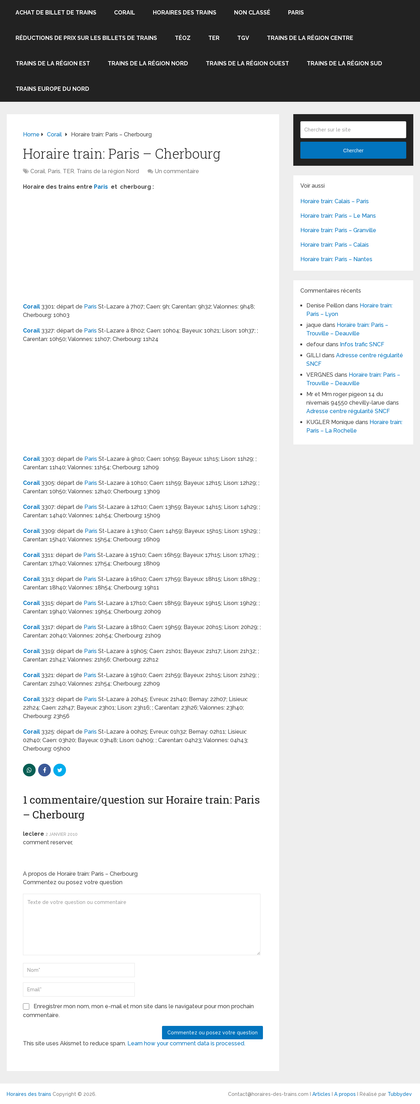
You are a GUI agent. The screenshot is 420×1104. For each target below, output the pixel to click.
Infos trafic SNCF (362, 344)
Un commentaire (177, 171)
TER (214, 38)
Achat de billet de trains (56, 12)
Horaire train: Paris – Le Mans (338, 215)
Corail (124, 12)
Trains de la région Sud (344, 63)
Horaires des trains (184, 12)
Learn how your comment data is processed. (186, 1043)
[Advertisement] (82, 247)
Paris (296, 12)
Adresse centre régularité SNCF (348, 411)
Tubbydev (400, 1094)
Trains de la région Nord (148, 63)
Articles (321, 1094)
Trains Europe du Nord (52, 89)
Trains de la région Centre (310, 38)
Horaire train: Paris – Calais (334, 244)
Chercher (353, 150)
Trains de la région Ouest (247, 63)
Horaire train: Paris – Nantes (336, 259)
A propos (345, 1094)
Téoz (183, 38)
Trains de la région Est (53, 63)
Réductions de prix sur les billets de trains (86, 38)
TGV (243, 38)
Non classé (252, 12)
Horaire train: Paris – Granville (338, 230)
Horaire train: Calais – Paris (334, 201)
